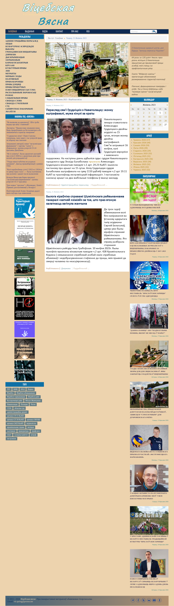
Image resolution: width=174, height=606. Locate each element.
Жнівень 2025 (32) (141, 164)
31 (149, 128)
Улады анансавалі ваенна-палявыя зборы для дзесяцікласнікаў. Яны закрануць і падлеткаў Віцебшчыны (149, 371)
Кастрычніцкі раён (14, 401)
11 (155, 117)
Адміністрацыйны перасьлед (74, 185)
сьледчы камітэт (21, 435)
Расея (33, 404)
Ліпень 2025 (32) (141, 167)
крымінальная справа (15, 427)
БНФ (16, 389)
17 (149, 121)
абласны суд (19, 408)
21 (133, 124)
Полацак (24, 404)
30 (144, 128)
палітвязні (11, 431)
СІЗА (9, 408)
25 (155, 124)
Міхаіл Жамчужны (33, 401)
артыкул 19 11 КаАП (15, 416)
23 (144, 124)
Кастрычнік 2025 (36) (143, 159)
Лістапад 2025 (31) (141, 156)
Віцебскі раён (33, 397)
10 (149, 117)
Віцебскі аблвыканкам (26, 393)
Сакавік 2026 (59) (141, 145)
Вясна (53, 21)
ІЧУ (8, 389)
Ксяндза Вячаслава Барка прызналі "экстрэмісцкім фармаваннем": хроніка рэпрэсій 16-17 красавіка (22, 179)
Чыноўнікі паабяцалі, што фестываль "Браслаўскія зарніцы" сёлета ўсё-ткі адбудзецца (148, 293)
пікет (9, 435)
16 (144, 121)
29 (138, 128)
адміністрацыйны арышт (17, 412)
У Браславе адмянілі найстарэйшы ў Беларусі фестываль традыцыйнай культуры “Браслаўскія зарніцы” (149, 539)
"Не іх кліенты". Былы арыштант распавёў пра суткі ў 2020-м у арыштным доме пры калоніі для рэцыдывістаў (24, 156)
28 (133, 128)
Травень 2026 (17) (141, 140)
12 (160, 117)
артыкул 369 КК (33, 420)
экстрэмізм (11, 439)
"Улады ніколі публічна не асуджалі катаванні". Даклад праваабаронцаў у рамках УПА (25, 164)
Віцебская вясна (28, 599)
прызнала (95, 161)
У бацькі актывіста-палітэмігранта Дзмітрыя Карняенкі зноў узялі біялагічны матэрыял (148, 496)
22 (138, 124)
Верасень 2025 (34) (142, 162)
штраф (33, 435)
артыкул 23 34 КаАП (15, 420)
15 (138, 121)
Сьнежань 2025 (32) (142, 154)
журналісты (31, 423)
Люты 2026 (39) (140, 148)
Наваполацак (12, 404)
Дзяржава (66, 268)
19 (160, 121)
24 (149, 124)
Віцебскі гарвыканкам (16, 397)
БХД (22, 389)
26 (160, 124)
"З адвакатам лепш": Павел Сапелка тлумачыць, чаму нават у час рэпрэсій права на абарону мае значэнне (24, 138)
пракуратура (24, 431)
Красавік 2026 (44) (141, 143)
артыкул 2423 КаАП (15, 423)
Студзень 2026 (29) (142, 151)
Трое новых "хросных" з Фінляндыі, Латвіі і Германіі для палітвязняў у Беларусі (24, 186)
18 (155, 121)
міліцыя (30, 427)
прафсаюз (36, 431)
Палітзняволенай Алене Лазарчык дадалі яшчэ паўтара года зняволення (23, 192)
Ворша (30, 389)
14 (133, 121)
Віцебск (10, 393)
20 (165, 121)
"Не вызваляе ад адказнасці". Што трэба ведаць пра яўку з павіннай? (23, 123)
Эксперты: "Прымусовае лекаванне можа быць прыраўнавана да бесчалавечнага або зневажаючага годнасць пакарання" (24, 130)
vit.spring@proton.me (23, 601)
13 (165, 117)
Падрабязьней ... (99, 185)
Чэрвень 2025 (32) (141, 170)
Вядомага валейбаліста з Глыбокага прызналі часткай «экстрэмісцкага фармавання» (149, 454)
